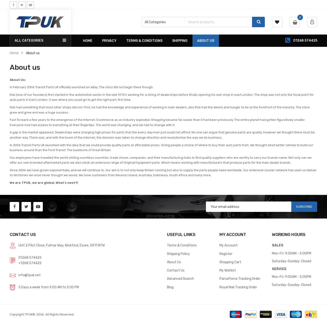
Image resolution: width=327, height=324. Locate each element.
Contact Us (175, 270)
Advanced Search (180, 278)
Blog (170, 287)
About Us (174, 262)
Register (225, 254)
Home (14, 53)
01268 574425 (30, 257)
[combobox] (218, 22)
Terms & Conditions (182, 245)
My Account (228, 245)
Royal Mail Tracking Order (238, 287)
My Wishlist (227, 270)
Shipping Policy (178, 254)
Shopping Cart (230, 262)
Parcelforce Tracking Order (239, 278)
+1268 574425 (30, 263)
